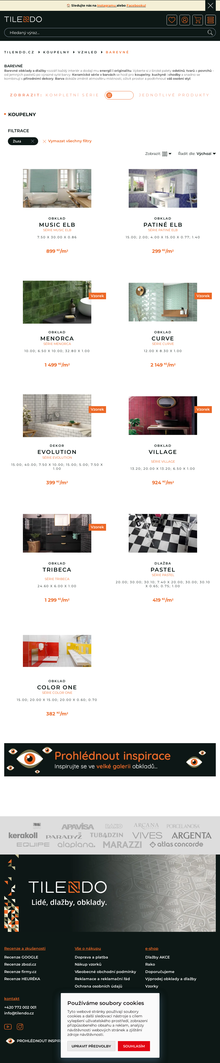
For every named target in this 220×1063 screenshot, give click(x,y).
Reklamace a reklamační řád (102, 978)
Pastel (163, 570)
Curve (163, 338)
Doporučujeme (159, 971)
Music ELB (57, 225)
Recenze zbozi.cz (20, 964)
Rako (150, 964)
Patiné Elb (163, 225)
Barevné (117, 52)
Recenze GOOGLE (21, 957)
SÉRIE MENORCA (57, 344)
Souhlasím (134, 1046)
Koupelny (56, 52)
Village (163, 452)
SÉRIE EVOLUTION (57, 457)
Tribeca (57, 570)
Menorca (57, 338)
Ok (210, 5)
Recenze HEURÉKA (22, 978)
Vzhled (88, 52)
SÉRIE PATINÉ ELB (163, 230)
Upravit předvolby (91, 1046)
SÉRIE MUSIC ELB (57, 230)
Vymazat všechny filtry (70, 141)
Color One (57, 687)
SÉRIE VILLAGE (163, 461)
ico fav (171, 20)
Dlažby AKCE (157, 957)
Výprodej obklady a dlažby (170, 978)
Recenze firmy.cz (20, 971)
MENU (210, 20)
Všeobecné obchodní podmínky (105, 971)
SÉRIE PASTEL (163, 575)
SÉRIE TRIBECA (57, 579)
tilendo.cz (19, 52)
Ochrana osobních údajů (98, 986)
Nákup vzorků (88, 964)
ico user (185, 20)
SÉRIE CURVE (163, 344)
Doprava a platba (91, 957)
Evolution (57, 452)
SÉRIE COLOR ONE (57, 693)
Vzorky (151, 986)
